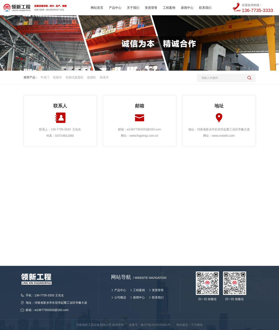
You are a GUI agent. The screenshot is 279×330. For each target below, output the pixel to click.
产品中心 (120, 290)
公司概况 (120, 297)
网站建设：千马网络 (189, 324)
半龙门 (45, 77)
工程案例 (139, 290)
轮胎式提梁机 (74, 77)
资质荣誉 (158, 290)
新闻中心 (139, 297)
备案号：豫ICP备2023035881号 (150, 324)
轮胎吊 (57, 77)
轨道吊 (104, 77)
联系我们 (158, 297)
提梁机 (91, 77)
